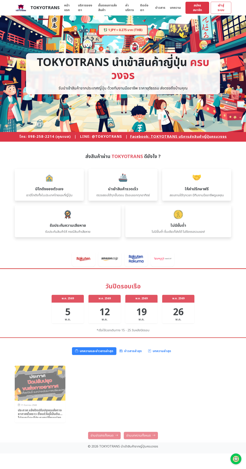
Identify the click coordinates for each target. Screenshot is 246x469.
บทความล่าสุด (159, 363)
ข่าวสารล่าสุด (131, 363)
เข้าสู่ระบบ (221, 7)
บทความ (175, 7)
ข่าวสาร (160, 7)
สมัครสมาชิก (197, 7)
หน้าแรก (67, 7)
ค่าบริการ (129, 7)
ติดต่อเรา (144, 7)
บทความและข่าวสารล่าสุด (94, 363)
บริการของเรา (85, 7)
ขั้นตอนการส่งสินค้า (107, 7)
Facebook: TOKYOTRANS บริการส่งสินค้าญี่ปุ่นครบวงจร (178, 136)
